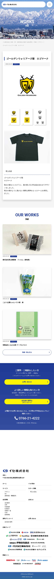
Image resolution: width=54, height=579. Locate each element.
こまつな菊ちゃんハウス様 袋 (13, 302)
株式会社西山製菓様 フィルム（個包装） (17, 260)
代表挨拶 (7, 506)
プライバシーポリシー (27, 574)
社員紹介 (7, 508)
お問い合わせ (32, 518)
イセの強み (31, 483)
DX (5, 493)
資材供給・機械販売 (10, 495)
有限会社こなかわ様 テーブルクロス (15, 345)
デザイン (16, 64)
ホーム (5, 483)
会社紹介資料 (8, 522)
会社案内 (7, 503)
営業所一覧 (8, 510)
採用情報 (7, 514)
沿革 (6, 505)
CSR (6, 512)
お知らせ (30, 499)
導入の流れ (33, 491)
